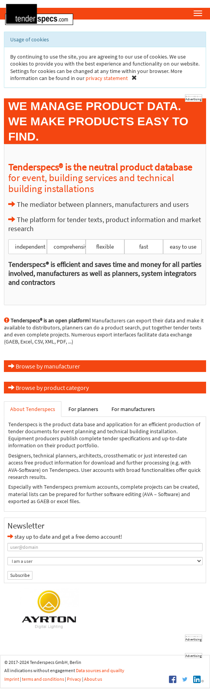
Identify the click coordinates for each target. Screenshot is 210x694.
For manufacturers (133, 409)
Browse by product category (48, 387)
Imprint (11, 679)
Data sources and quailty (100, 670)
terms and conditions (43, 679)
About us (93, 679)
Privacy (74, 679)
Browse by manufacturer (44, 366)
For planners (83, 409)
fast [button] (143, 246)
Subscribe (20, 575)
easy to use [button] (183, 246)
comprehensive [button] (70, 246)
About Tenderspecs (32, 409)
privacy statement (107, 78)
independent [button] (30, 246)
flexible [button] (105, 246)
